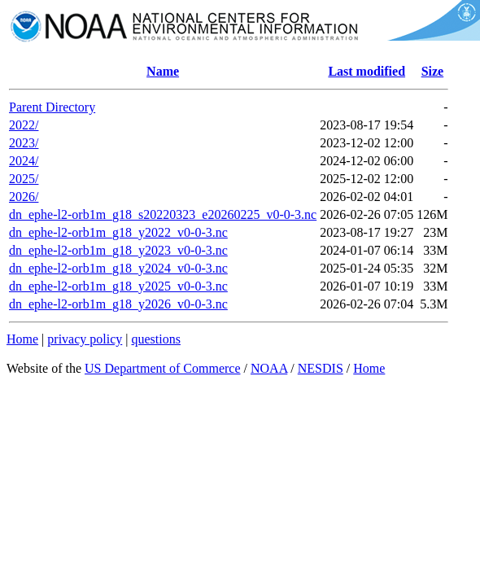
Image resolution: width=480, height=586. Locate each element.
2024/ (23, 161)
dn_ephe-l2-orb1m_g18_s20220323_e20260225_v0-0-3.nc (162, 214)
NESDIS (320, 368)
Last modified (366, 71)
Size (432, 71)
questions (155, 339)
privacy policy (84, 339)
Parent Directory (52, 107)
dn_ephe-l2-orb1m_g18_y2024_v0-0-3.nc (118, 268)
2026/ (23, 196)
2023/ (23, 143)
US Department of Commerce (163, 368)
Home (22, 339)
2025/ (23, 179)
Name (162, 71)
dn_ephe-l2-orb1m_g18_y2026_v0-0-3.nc (118, 304)
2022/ (23, 125)
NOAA (269, 368)
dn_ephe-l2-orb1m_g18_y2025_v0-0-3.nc (118, 286)
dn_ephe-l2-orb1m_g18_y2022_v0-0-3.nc (118, 232)
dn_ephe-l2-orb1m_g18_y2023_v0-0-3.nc (118, 250)
